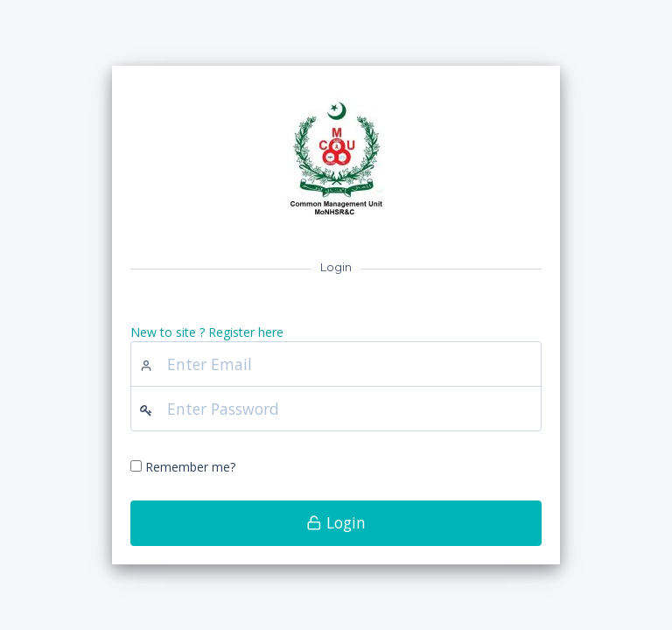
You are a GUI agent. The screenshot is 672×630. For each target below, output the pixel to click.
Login (336, 522)
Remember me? (190, 466)
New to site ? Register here (207, 332)
